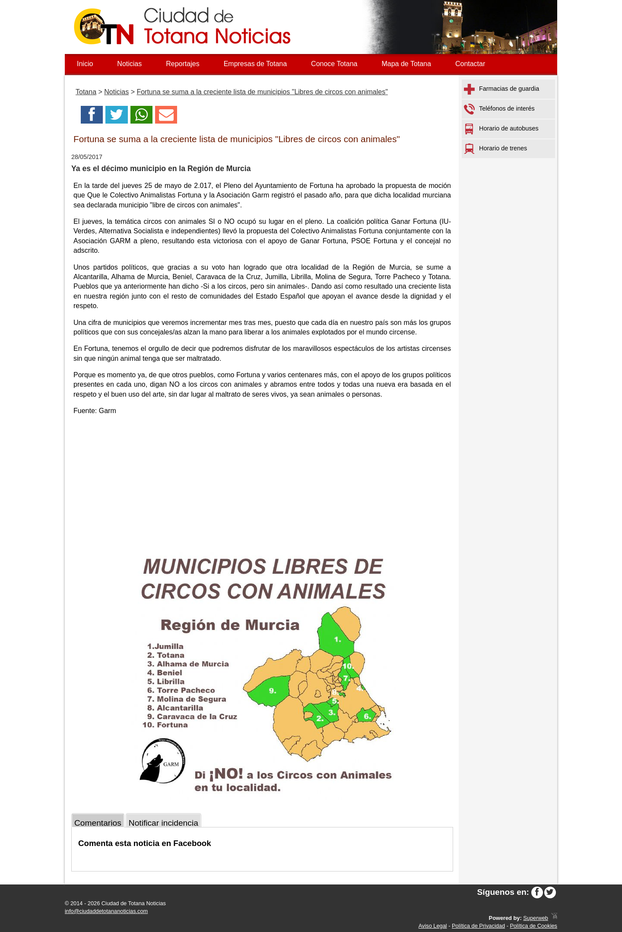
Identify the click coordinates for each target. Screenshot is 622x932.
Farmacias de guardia (501, 89)
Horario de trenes (495, 148)
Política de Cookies (533, 925)
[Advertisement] (262, 483)
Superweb (535, 918)
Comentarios (97, 822)
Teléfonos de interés (499, 109)
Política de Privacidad (478, 925)
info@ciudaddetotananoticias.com (106, 911)
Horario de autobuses (501, 129)
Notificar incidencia (163, 822)
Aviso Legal (433, 925)
